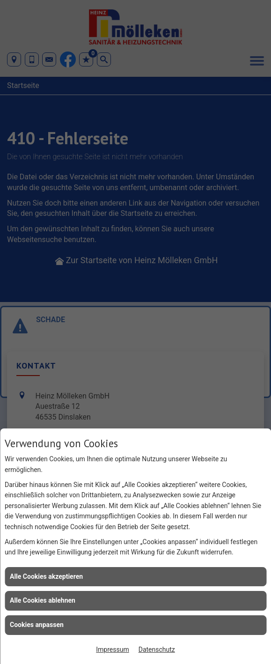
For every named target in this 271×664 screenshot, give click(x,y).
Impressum (112, 649)
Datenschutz (157, 649)
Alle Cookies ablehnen (42, 600)
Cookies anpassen (37, 624)
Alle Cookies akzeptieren (46, 576)
